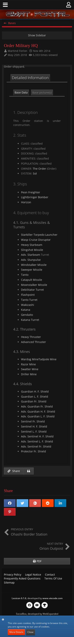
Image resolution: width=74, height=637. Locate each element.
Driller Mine (29, 374)
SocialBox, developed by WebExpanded (37, 613)
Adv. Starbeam (30, 255)
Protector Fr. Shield (33, 451)
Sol (35, 173)
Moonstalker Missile (34, 285)
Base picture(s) (42, 92)
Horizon (26, 202)
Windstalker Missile (34, 265)
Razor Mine (28, 364)
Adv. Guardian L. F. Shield (38, 416)
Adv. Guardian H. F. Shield (38, 411)
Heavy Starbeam (31, 245)
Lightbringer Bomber (34, 197)
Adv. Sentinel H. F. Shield (37, 436)
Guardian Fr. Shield (33, 401)
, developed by (37, 598)
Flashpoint (28, 295)
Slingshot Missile (32, 250)
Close (30, 632)
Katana (25, 310)
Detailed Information (30, 77)
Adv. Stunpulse (31, 260)
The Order (39, 168)
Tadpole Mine (47, 359)
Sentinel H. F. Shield (34, 426)
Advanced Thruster (33, 342)
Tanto (24, 275)
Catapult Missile (31, 280)
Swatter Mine (29, 369)
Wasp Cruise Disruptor (36, 240)
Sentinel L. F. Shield (34, 431)
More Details (16, 632)
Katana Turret (30, 320)
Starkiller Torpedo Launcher (39, 234)
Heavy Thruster (31, 337)
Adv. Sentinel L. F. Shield (37, 441)
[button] (5, 5)
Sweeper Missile (31, 269)
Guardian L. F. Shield (34, 396)
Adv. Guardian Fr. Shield (37, 406)
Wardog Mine (30, 359)
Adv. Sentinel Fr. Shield (36, 446)
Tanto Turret (29, 300)
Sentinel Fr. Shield (33, 421)
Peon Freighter (30, 192)
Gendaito (27, 315)
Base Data (21, 92)
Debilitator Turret (32, 289)
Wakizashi (27, 305)
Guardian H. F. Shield (35, 391)
